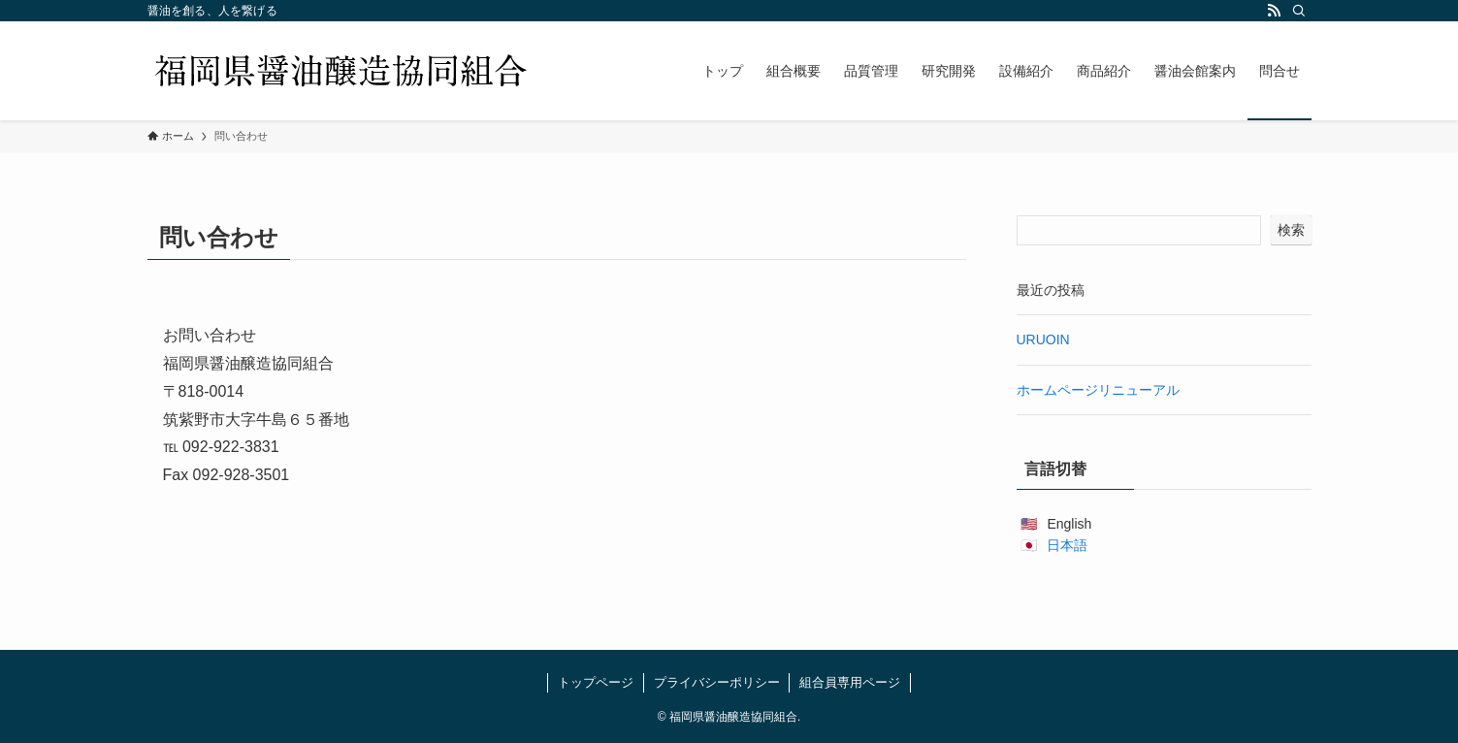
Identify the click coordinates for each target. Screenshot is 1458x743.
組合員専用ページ (849, 682)
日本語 (1067, 545)
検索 (1291, 230)
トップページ (595, 682)
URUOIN (1043, 339)
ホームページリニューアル (1098, 390)
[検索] (1299, 10)
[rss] (1273, 10)
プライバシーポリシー (717, 682)
